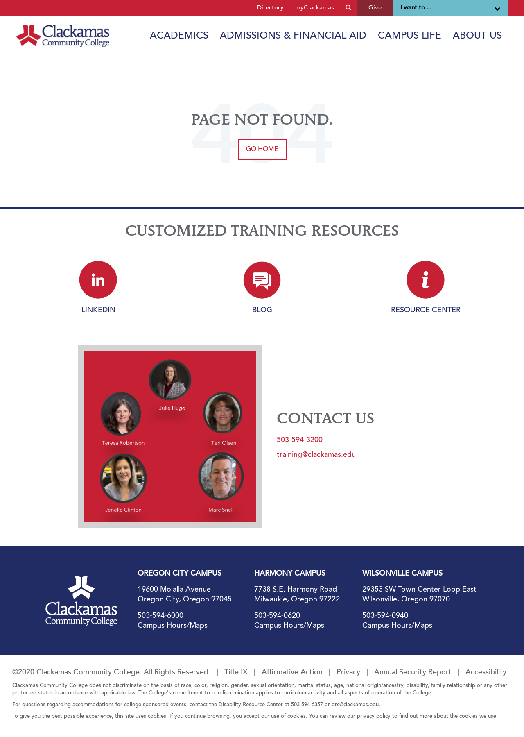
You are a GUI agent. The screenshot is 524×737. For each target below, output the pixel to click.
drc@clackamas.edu (355, 705)
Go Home (262, 149)
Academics (179, 36)
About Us (477, 36)
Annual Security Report (413, 672)
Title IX (236, 672)
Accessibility (485, 672)
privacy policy (374, 716)
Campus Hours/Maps (173, 626)
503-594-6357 (307, 705)
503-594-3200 (300, 440)
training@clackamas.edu (316, 455)
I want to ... (450, 8)
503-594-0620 (277, 616)
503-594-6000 (160, 616)
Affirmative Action (292, 672)
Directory (270, 8)
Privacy (348, 672)
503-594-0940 (385, 616)
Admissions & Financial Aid (293, 36)
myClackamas (314, 8)
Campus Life (409, 36)
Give (375, 8)
